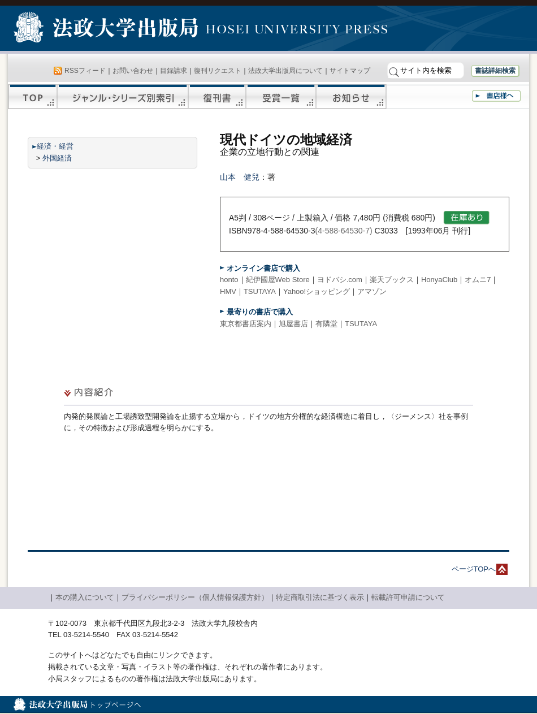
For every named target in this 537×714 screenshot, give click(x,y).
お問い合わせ (132, 71)
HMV (228, 291)
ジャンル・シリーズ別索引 (122, 96)
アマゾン (372, 291)
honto (229, 279)
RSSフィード (85, 71)
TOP (32, 96)
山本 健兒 (239, 176)
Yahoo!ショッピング (316, 291)
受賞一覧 (281, 96)
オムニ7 (478, 279)
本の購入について (84, 597)
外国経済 (57, 158)
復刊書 (217, 96)
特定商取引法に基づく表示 (320, 597)
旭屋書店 (293, 323)
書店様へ (496, 96)
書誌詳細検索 (495, 71)
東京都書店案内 (245, 323)
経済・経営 (55, 146)
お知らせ (351, 96)
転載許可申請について (408, 597)
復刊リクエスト (217, 71)
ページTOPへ (474, 569)
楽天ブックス (392, 279)
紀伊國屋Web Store (278, 279)
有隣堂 (326, 323)
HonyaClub (439, 279)
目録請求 (173, 71)
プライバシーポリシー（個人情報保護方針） (195, 597)
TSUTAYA (260, 291)
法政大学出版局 (107, 29)
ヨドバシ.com (339, 279)
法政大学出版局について (285, 71)
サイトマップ (350, 71)
